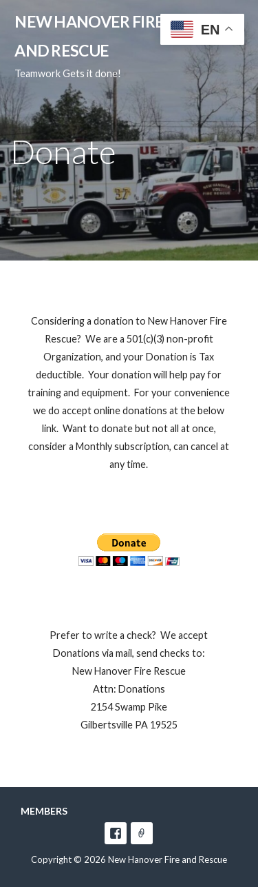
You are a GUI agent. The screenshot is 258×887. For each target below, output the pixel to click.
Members (44, 811)
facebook (116, 833)
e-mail (142, 833)
